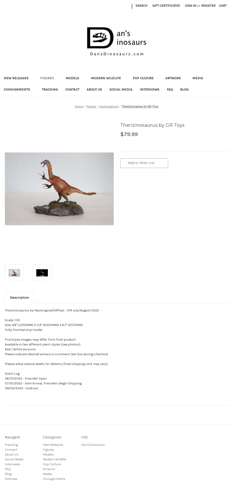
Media (199, 78)
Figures (49, 78)
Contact (72, 89)
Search (141, 6)
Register (208, 6)
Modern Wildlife (108, 78)
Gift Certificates (166, 6)
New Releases (18, 78)
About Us (94, 89)
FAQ (170, 89)
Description (19, 297)
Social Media (120, 89)
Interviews (149, 89)
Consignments (19, 89)
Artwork (175, 78)
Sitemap (11, 479)
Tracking (50, 89)
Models (74, 78)
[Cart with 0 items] (222, 5)
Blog (184, 89)
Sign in (190, 6)
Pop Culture (145, 78)
